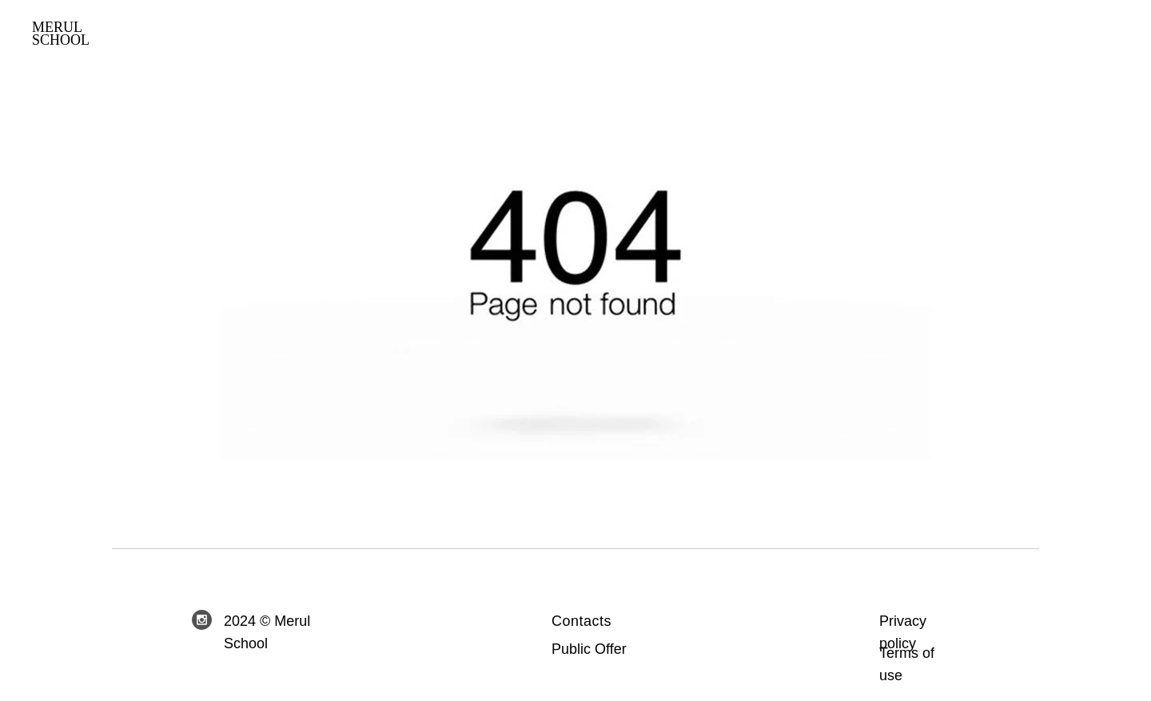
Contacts (581, 621)
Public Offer (589, 649)
